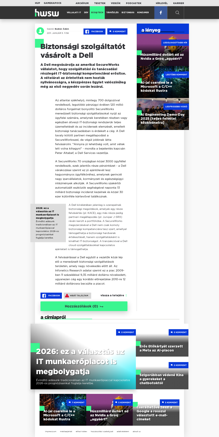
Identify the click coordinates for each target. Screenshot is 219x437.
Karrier (178, 3)
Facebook (94, 31)
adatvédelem (123, 431)
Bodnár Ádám (62, 29)
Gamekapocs (52, 3)
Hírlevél (162, 3)
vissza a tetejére (112, 295)
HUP (37, 3)
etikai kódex (81, 431)
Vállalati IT (74, 13)
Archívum (82, 3)
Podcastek (133, 3)
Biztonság (128, 13)
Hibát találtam (76, 296)
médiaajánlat (66, 431)
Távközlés (112, 13)
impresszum (50, 431)
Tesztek (99, 3)
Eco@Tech (97, 13)
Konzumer (143, 13)
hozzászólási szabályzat (102, 431)
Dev (86, 13)
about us (137, 431)
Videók (115, 3)
